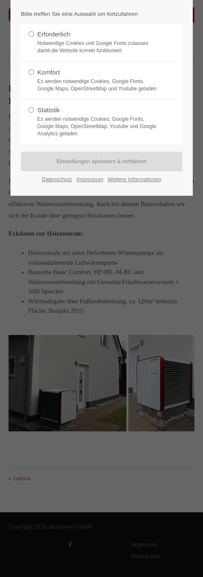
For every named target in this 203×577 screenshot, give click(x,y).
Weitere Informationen (134, 179)
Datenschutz (57, 179)
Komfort (98, 81)
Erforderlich (98, 42)
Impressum (89, 179)
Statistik (98, 121)
